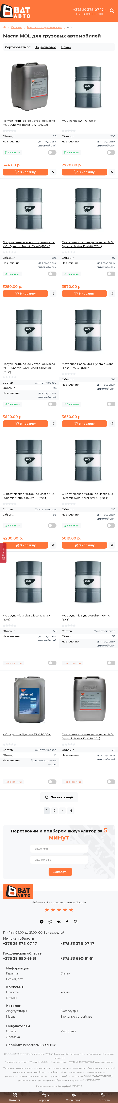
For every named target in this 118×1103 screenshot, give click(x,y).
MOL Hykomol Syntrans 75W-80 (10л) (27, 734)
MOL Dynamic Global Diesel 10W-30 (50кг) (26, 617)
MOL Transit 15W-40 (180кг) (79, 120)
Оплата (11, 1031)
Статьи (65, 973)
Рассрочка (68, 1031)
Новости (12, 992)
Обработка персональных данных (30, 1045)
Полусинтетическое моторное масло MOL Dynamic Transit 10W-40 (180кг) (29, 244)
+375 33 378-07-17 (77, 943)
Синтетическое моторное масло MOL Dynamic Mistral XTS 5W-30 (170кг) (29, 495)
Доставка (13, 1037)
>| (70, 810)
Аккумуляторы (16, 1011)
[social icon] (41, 921)
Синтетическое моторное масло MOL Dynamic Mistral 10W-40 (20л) (88, 736)
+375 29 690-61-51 (19, 958)
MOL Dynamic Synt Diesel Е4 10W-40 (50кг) (86, 617)
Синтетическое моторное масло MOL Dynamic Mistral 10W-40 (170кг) (88, 244)
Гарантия (12, 973)
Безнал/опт (14, 979)
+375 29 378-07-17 (89, 10)
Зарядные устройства (76, 1016)
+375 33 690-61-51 (77, 958)
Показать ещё (59, 797)
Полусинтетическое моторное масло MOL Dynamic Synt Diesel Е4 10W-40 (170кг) (29, 368)
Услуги (65, 992)
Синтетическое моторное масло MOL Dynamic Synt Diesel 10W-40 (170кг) (88, 495)
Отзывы (11, 998)
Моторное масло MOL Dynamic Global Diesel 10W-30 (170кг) (88, 365)
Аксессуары (69, 1011)
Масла (10, 1016)
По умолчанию (45, 47)
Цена (65, 47)
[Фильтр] (3, 552)
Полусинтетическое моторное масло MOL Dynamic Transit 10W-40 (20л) (29, 122)
